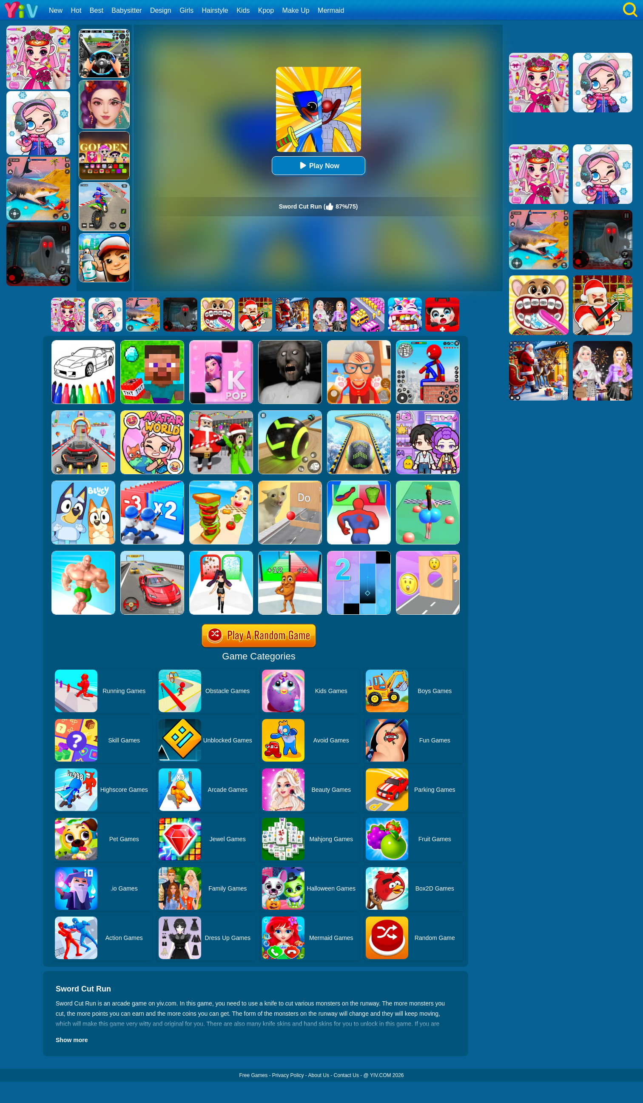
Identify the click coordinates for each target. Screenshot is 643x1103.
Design (160, 10)
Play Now (318, 165)
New (56, 10)
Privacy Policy (288, 1075)
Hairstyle (215, 10)
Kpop (266, 10)
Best (96, 10)
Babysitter (126, 10)
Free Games (253, 1075)
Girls (186, 10)
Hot (76, 10)
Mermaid (331, 10)
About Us (318, 1075)
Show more (72, 1040)
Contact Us (346, 1075)
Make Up (296, 10)
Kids (243, 10)
